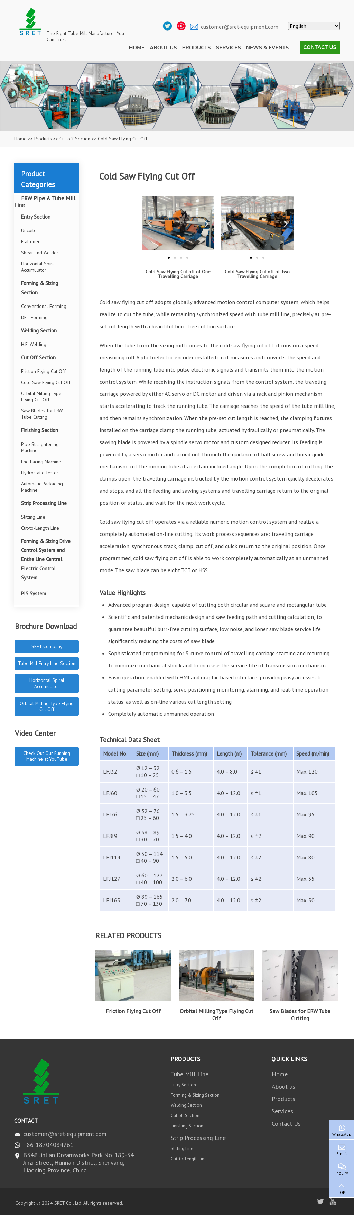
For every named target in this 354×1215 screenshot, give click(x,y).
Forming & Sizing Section (39, 287)
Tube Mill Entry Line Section (46, 663)
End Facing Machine (41, 461)
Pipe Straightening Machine (40, 447)
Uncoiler (29, 230)
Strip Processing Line (44, 503)
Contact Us (319, 47)
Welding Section (39, 330)
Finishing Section (39, 430)
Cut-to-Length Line (40, 528)
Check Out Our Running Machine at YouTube (46, 756)
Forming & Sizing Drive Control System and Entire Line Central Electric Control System (46, 559)
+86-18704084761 (48, 1145)
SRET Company (46, 646)
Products (196, 47)
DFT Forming (34, 317)
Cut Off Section (38, 357)
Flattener (30, 241)
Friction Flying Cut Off (133, 1010)
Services (228, 47)
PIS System (33, 593)
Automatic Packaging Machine (42, 487)
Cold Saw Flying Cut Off (46, 382)
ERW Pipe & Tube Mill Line (44, 201)
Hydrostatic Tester (39, 472)
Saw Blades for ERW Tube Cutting (300, 1014)
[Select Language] (314, 26)
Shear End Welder (39, 252)
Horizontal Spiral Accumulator (38, 267)
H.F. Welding (33, 344)
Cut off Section (74, 139)
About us (163, 47)
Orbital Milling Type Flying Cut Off (216, 1014)
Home (137, 47)
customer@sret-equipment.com (239, 27)
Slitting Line (33, 517)
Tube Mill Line (189, 1074)
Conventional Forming (43, 306)
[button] (150, 223)
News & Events (267, 47)
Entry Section (35, 216)
